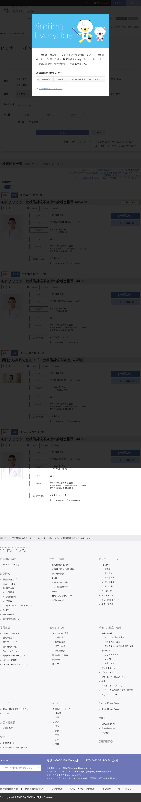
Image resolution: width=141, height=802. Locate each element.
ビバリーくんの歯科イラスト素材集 (117, 690)
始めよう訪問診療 (112, 642)
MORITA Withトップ (12, 565)
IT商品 (9, 601)
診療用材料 (11, 597)
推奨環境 (106, 789)
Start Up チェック (11, 651)
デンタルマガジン (109, 668)
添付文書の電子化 (11, 619)
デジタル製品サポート (62, 587)
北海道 (58, 713)
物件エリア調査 (10, 660)
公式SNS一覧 (9, 743)
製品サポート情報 (60, 583)
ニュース (7, 714)
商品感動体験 (58, 574)
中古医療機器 (9, 615)
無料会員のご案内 (60, 655)
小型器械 (10, 593)
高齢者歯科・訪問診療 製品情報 (119, 647)
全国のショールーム (61, 709)
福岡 (57, 744)
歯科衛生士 (79, 79)
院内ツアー (109, 664)
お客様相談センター (61, 565)
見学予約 (105, 733)
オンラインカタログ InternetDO (17, 606)
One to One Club (11, 634)
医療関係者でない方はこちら (50, 89)
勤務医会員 (60, 642)
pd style (106, 651)
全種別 (108, 569)
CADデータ (8, 610)
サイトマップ (125, 789)
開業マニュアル (10, 638)
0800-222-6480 (102, 760)
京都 (57, 735)
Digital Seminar (109, 728)
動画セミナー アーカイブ (14, 656)
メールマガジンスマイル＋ (113, 686)
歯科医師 (44, 79)
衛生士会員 (60, 651)
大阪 (57, 731)
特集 (103, 681)
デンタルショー (108, 596)
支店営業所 (8, 728)
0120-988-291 (58, 500)
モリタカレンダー (109, 695)
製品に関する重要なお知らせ (15, 709)
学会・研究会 (107, 604)
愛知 (57, 727)
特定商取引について (35, 789)
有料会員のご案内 (61, 634)
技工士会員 (60, 647)
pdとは (108, 659)
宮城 (57, 718)
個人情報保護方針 (9, 789)
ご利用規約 (57, 789)
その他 (96, 79)
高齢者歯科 (107, 634)
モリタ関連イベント (110, 600)
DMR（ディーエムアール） (114, 677)
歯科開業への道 (10, 647)
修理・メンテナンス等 (62, 596)
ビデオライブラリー (110, 673)
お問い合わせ (58, 600)
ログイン (56, 664)
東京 (57, 722)
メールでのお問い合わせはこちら (18, 768)
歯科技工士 (62, 79)
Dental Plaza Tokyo (110, 709)
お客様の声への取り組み (63, 569)
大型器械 (10, 588)
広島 (57, 740)
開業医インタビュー (12, 643)
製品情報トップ (10, 580)
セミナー (106, 565)
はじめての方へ (111, 655)
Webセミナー (108, 591)
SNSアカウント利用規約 (82, 789)
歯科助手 (109, 587)
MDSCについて (108, 724)
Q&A (54, 592)
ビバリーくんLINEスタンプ (15, 748)
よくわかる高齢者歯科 (114, 638)
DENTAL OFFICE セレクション (17, 665)
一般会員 (59, 638)
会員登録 (56, 660)
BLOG (55, 578)
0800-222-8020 (63, 760)
